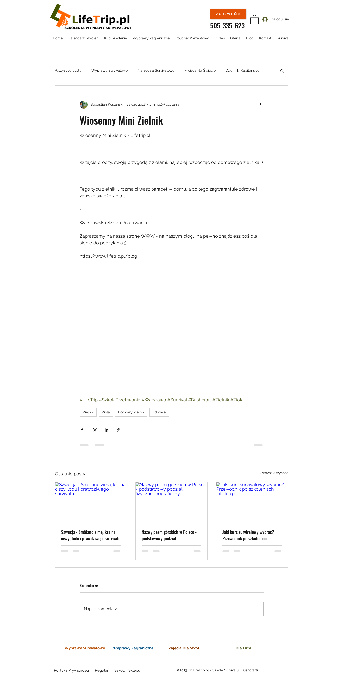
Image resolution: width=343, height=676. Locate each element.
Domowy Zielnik (131, 412)
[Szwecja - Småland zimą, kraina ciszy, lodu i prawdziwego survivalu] (91, 502)
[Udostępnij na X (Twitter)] (94, 429)
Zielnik (88, 412)
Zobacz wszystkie (274, 473)
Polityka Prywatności (71, 670)
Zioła (106, 412)
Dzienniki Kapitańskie (242, 70)
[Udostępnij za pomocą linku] (118, 429)
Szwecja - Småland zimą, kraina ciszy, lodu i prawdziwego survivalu (91, 535)
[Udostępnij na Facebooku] (82, 429)
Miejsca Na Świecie (200, 70)
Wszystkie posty (68, 70)
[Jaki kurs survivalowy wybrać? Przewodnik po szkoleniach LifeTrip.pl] (252, 502)
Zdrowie (159, 412)
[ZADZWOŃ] (228, 14)
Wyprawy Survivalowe (109, 70)
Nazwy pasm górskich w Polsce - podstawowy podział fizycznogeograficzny (169, 535)
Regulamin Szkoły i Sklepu (117, 670)
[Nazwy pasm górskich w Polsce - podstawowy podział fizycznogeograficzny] (171, 502)
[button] (254, 19)
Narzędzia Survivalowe (156, 70)
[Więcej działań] (261, 105)
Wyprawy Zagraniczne (133, 648)
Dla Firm (243, 648)
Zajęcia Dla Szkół (184, 648)
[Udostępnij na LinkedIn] (106, 429)
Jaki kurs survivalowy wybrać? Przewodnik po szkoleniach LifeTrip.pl (248, 535)
